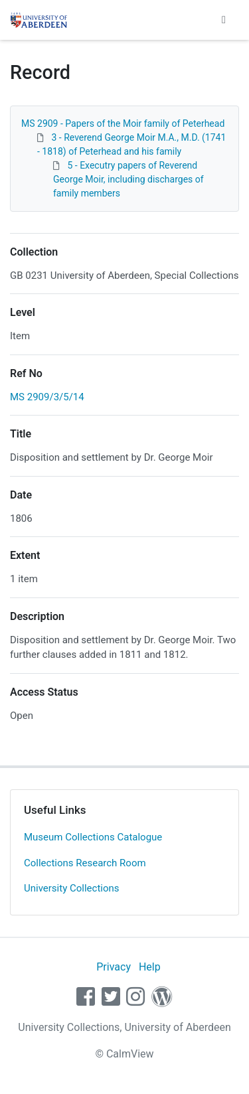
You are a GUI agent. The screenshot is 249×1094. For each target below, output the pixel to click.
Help (150, 967)
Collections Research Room (85, 863)
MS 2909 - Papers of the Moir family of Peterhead (122, 123)
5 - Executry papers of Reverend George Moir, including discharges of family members (128, 179)
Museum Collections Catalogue (93, 837)
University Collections (72, 888)
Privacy (113, 967)
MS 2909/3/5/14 (47, 397)
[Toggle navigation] (223, 20)
